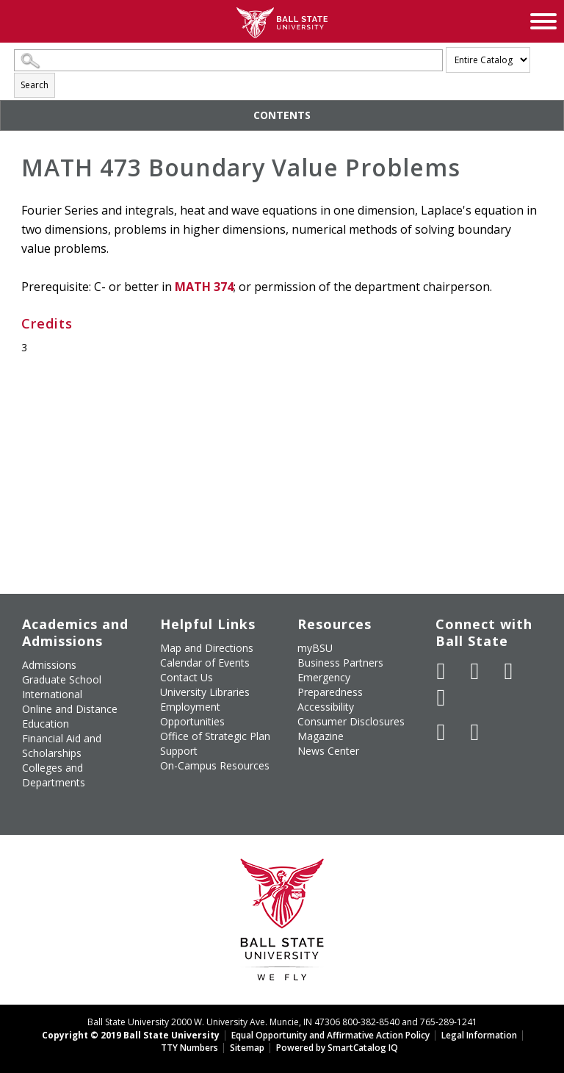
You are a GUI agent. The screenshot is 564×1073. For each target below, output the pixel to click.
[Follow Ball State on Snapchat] (475, 732)
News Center (328, 751)
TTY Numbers (189, 1047)
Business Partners (340, 663)
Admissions (49, 665)
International (52, 694)
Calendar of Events (205, 663)
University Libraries (205, 692)
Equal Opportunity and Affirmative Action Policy (330, 1035)
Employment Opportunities (192, 714)
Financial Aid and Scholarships (61, 745)
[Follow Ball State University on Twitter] (475, 671)
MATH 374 (204, 287)
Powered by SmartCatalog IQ (337, 1047)
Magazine (320, 736)
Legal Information (479, 1035)
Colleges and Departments (53, 775)
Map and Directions (206, 648)
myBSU (315, 648)
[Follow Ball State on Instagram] (441, 697)
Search (34, 85)
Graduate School (61, 679)
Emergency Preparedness (330, 684)
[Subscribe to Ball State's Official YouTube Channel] (509, 671)
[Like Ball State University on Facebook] (441, 671)
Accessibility (325, 707)
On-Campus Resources (215, 765)
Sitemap (247, 1047)
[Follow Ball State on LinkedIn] (441, 732)
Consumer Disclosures (351, 721)
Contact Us (186, 677)
